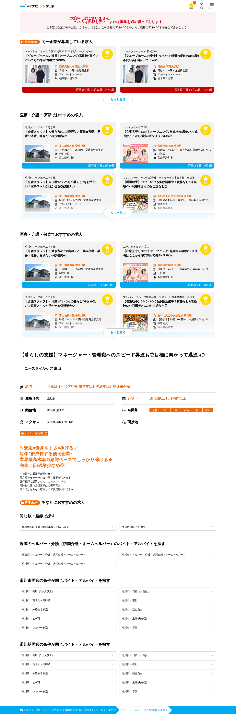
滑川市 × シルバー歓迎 (67, 627)
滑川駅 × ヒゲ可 (67, 682)
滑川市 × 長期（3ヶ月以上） (67, 591)
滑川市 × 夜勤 (167, 600)
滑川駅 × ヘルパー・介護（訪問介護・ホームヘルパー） (67, 563)
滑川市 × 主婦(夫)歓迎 (167, 618)
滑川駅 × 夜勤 (167, 664)
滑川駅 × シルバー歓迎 (67, 691)
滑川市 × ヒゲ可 (67, 618)
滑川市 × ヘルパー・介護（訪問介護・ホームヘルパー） (167, 554)
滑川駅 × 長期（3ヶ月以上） (67, 655)
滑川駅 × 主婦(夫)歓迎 (167, 682)
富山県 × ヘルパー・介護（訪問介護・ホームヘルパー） (67, 554)
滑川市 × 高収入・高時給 (67, 600)
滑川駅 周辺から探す (167, 526)
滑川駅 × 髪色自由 (167, 673)
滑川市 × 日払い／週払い (167, 591)
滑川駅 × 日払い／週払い (167, 655)
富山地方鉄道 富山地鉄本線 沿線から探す (67, 526)
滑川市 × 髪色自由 (167, 609)
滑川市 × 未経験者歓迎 (67, 609)
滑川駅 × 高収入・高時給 (67, 664)
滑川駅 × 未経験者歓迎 (67, 673)
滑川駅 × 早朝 (167, 691)
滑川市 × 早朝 (167, 627)
